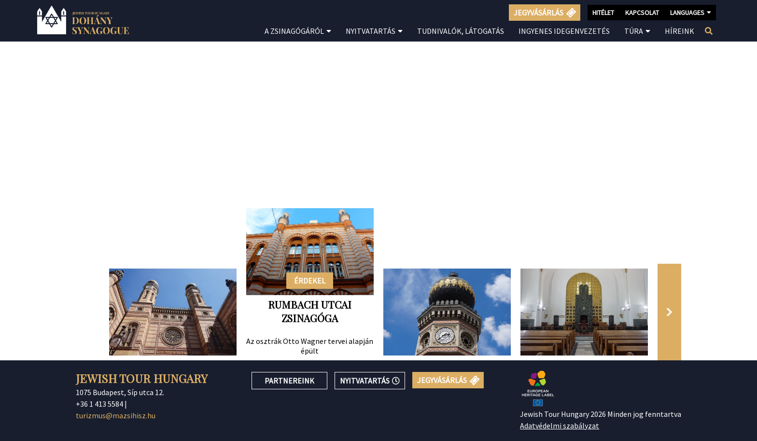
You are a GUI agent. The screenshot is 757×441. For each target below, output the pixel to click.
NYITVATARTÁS (370, 380)
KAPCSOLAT (642, 12)
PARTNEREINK (289, 380)
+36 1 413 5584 (99, 404)
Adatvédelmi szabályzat (559, 425)
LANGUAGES (690, 12)
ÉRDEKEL (309, 280)
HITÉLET (603, 12)
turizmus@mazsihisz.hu (115, 415)
